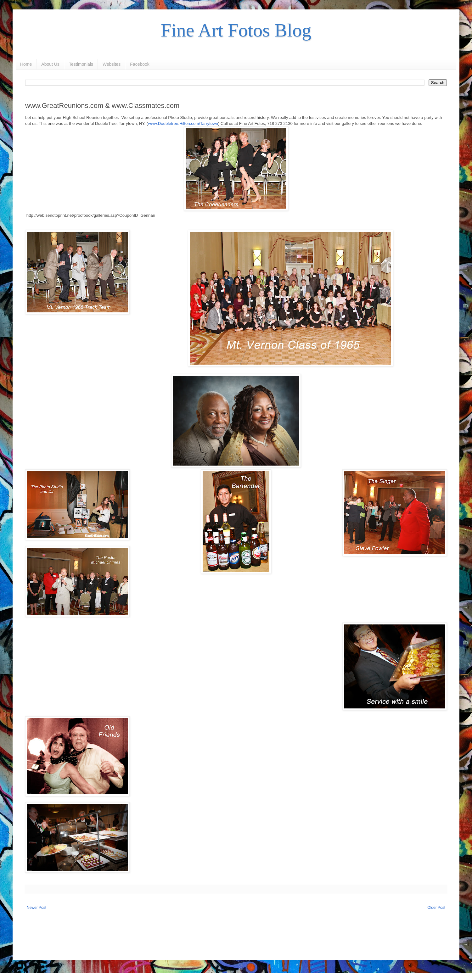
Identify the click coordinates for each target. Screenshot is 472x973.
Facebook (139, 64)
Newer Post (36, 907)
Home (26, 64)
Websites (112, 64)
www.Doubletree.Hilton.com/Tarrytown (183, 123)
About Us (50, 64)
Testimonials (81, 64)
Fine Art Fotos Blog (236, 30)
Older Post (436, 907)
